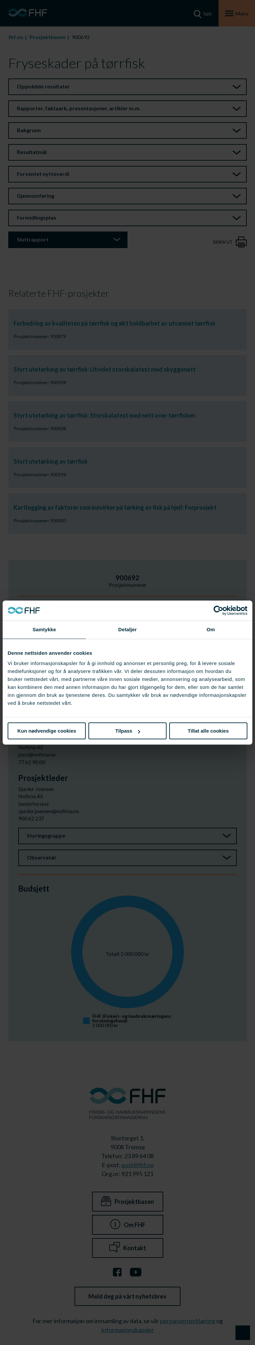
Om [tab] (211, 629)
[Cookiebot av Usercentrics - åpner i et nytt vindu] (218, 610)
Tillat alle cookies (208, 731)
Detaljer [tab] (127, 629)
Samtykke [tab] (44, 629)
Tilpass (127, 731)
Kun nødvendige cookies (46, 731)
